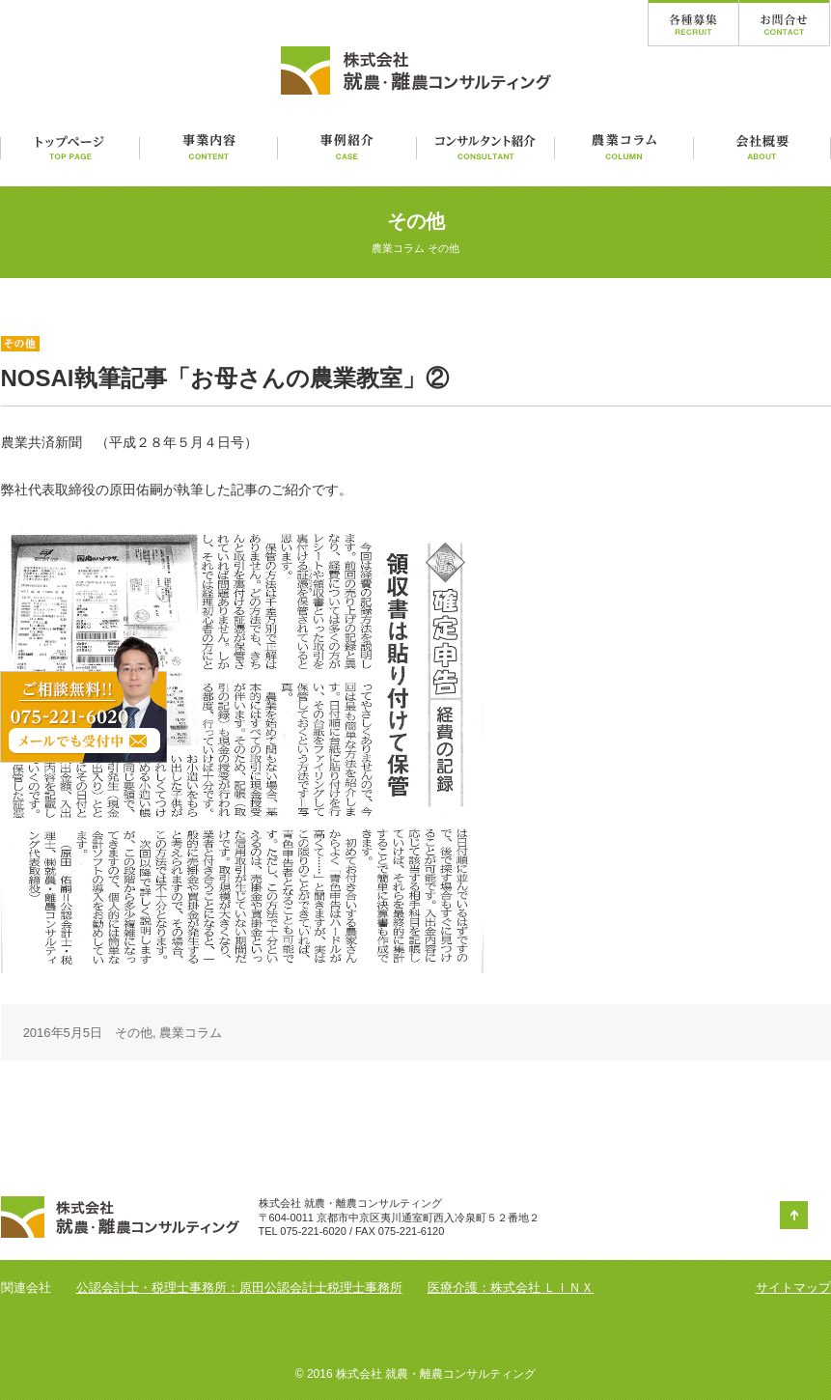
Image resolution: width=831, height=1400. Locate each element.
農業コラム (190, 1032)
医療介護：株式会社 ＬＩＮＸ (511, 1287)
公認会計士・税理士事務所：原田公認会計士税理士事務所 (239, 1287)
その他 (133, 1032)
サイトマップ (793, 1287)
